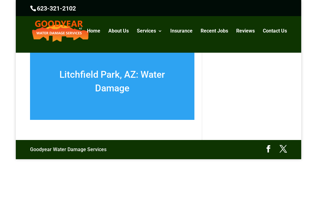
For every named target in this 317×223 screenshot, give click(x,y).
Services (146, 31)
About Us (118, 31)
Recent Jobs (214, 31)
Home (93, 31)
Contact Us (275, 31)
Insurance (181, 31)
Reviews (245, 31)
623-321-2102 (56, 8)
